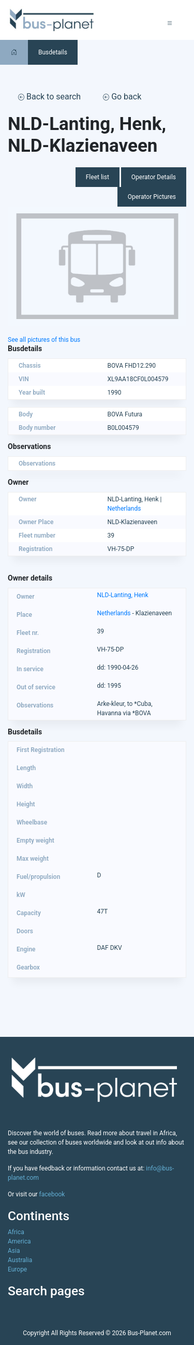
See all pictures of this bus (44, 339)
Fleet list (97, 177)
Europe (17, 1269)
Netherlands (124, 508)
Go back (122, 97)
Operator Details (153, 177)
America (19, 1241)
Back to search (49, 97)
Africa (16, 1232)
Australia (20, 1260)
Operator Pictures (152, 196)
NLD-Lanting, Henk (122, 595)
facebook (52, 1194)
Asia (14, 1250)
